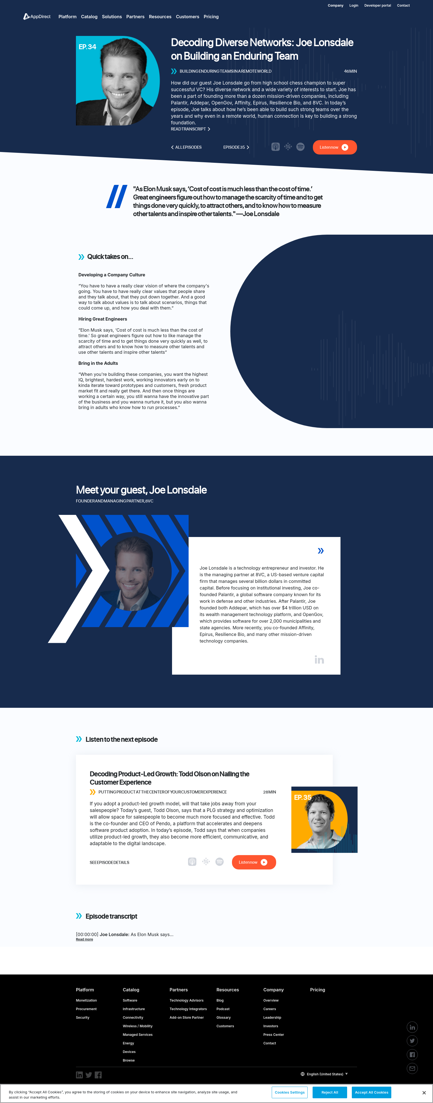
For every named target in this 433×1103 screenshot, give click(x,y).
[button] (324, 1073)
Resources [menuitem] (160, 16)
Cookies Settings (290, 1093)
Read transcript (190, 129)
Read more (84, 939)
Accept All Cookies (371, 1093)
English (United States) (322, 1074)
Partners (179, 989)
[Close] (424, 1093)
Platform (85, 989)
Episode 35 (236, 147)
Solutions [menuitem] (112, 16)
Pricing (317, 989)
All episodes (186, 147)
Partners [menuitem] (135, 16)
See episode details (109, 862)
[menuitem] (332, 4)
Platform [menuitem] (67, 16)
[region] (216, 1093)
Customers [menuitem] (187, 16)
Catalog (131, 989)
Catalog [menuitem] (89, 16)
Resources (227, 989)
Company (273, 989)
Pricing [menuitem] (211, 16)
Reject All (329, 1093)
